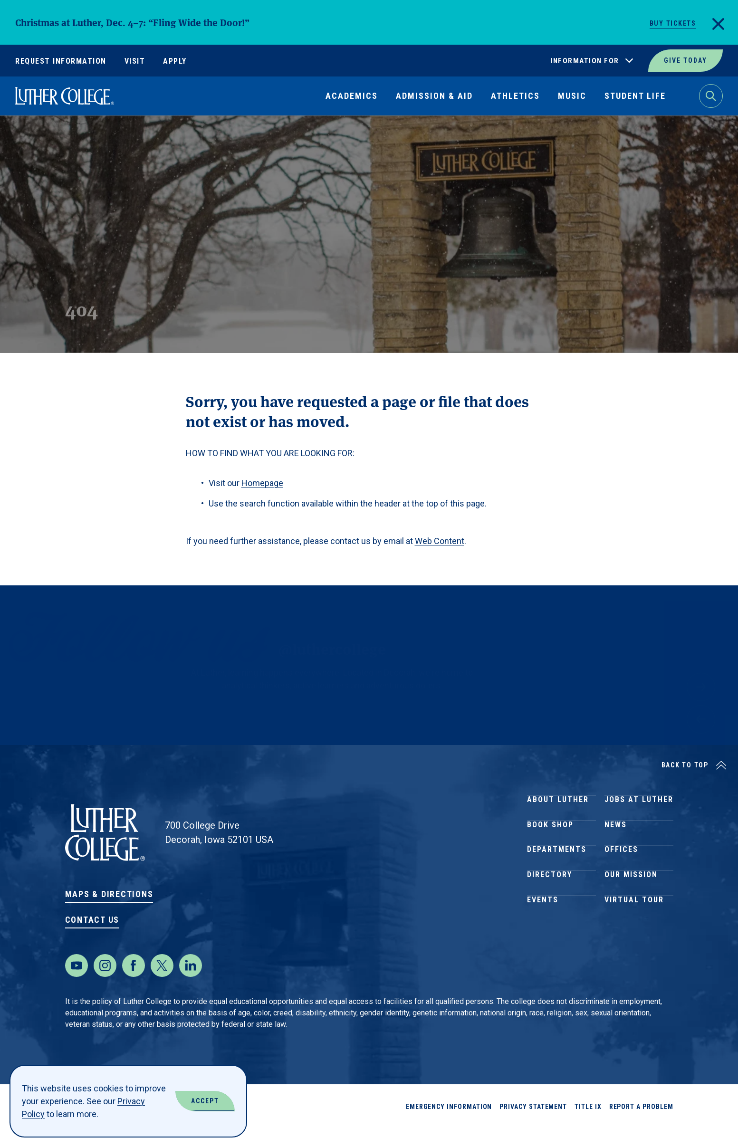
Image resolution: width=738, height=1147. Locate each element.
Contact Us (92, 920)
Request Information (60, 61)
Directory (549, 906)
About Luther (558, 803)
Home (24, 137)
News (615, 837)
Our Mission (631, 906)
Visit (135, 61)
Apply (175, 61)
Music (572, 96)
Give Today (685, 60)
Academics (352, 96)
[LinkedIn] (190, 984)
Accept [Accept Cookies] (205, 1101)
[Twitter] (162, 984)
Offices (621, 872)
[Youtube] (76, 984)
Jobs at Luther (638, 803)
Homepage (262, 483)
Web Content (439, 541)
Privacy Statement (533, 1125)
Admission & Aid (434, 96)
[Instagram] (105, 984)
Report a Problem (641, 1125)
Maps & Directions (109, 894)
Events (542, 940)
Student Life (635, 96)
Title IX (588, 1125)
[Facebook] (133, 984)
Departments (556, 872)
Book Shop (550, 837)
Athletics (515, 96)
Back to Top (685, 765)
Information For (584, 61)
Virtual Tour (634, 940)
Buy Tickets (673, 23)
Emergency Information (449, 1125)
